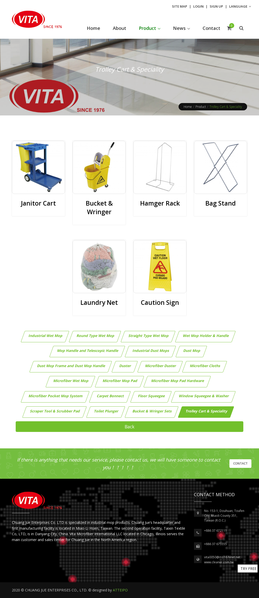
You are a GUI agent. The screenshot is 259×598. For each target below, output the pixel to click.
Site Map (179, 6)
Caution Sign (160, 302)
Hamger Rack (160, 203)
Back (129, 427)
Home (188, 107)
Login (198, 6)
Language (240, 6)
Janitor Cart (38, 203)
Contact (240, 463)
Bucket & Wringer (99, 207)
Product (201, 107)
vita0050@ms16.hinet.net (222, 557)
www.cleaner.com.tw (218, 562)
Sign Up (216, 6)
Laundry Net (99, 302)
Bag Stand (220, 203)
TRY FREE (248, 568)
